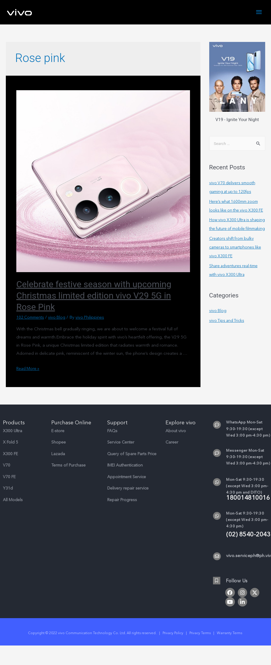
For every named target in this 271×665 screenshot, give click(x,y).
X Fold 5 (10, 443)
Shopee (58, 443)
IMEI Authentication (125, 466)
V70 (6, 466)
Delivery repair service (128, 489)
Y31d (8, 489)
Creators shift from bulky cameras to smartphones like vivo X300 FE (233, 265)
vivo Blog (60, 318)
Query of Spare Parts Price (131, 454)
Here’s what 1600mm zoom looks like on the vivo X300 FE (236, 211)
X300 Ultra (12, 431)
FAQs (112, 431)
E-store (57, 431)
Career (172, 443)
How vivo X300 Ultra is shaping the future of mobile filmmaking (237, 238)
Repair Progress (122, 500)
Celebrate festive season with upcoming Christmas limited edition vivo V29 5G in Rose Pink (93, 296)
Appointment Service (126, 477)
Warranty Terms (230, 634)
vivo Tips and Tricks (228, 339)
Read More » (29, 369)
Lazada (58, 454)
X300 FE (10, 454)
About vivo (176, 431)
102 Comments (31, 318)
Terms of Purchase (68, 466)
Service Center (120, 443)
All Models (13, 500)
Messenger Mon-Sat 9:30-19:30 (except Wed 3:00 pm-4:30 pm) (248, 457)
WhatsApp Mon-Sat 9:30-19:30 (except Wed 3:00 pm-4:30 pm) (248, 430)
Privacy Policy (173, 634)
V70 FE (9, 477)
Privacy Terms (200, 634)
